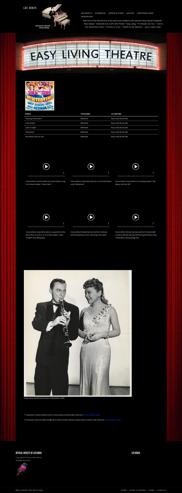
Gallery (130, 13)
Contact (161, 490)
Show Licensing (137, 490)
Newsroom (87, 16)
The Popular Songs (113, 420)
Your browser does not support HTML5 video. (46, 166)
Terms (151, 490)
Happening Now (145, 13)
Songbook (100, 13)
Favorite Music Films (91, 415)
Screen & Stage (116, 13)
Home (124, 490)
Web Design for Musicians (29, 490)
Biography (86, 13)
